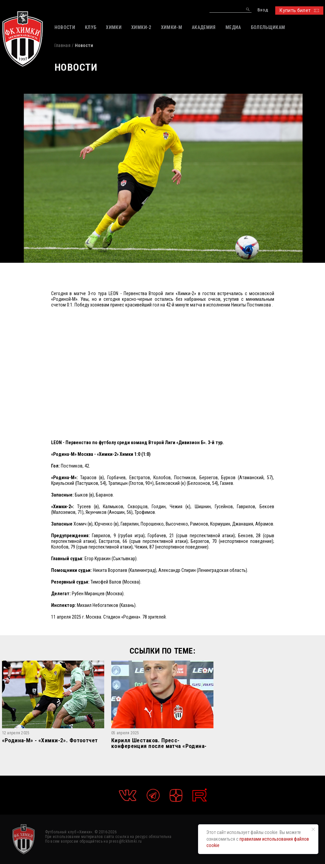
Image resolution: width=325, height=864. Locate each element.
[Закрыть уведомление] (313, 829)
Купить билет (299, 10)
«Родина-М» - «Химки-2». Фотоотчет (50, 741)
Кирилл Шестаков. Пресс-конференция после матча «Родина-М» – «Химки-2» (159, 743)
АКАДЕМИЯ (204, 27)
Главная (62, 45)
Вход (263, 10)
